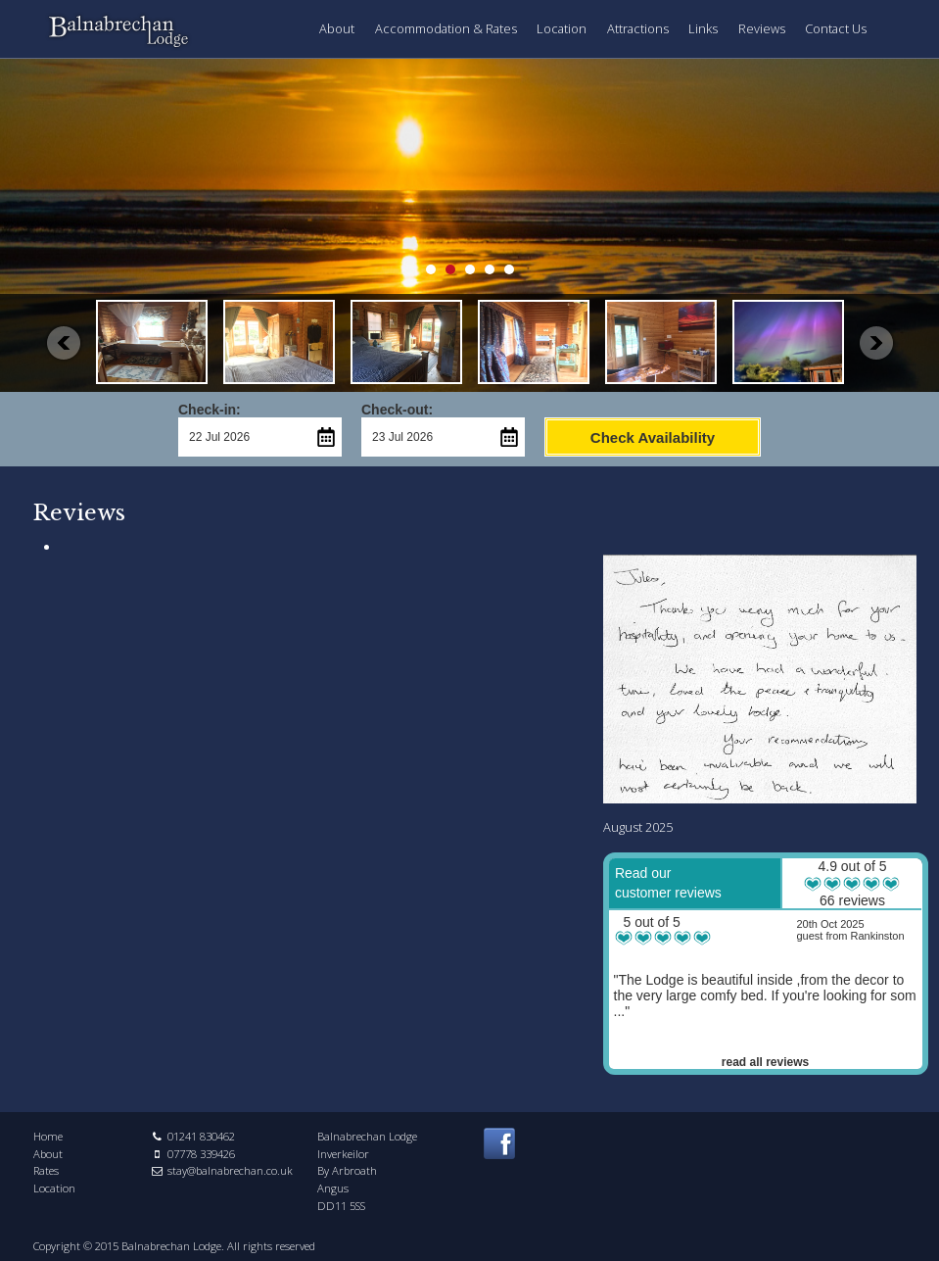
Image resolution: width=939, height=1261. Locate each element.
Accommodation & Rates (446, 28)
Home (48, 1136)
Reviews (761, 28)
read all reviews (765, 1062)
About (336, 28)
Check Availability (652, 437)
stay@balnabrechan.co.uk (230, 1170)
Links (703, 28)
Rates (46, 1170)
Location (562, 28)
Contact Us (836, 28)
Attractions (638, 28)
